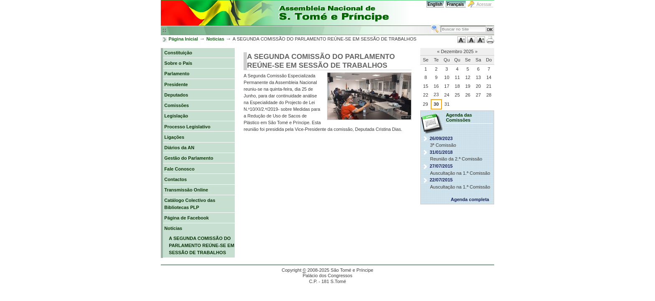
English (434, 4)
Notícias (215, 38)
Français (455, 4)
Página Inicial (183, 38)
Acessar (484, 4)
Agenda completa (470, 199)
